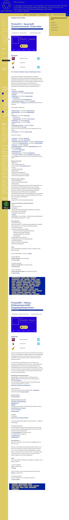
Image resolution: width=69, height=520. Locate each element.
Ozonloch (18, 285)
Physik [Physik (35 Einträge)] (5, 177)
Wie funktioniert (33, 71)
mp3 (3, 51)
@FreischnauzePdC (28, 92)
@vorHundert (27, 139)
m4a (3, 52)
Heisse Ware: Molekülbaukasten (18, 401)
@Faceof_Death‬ (28, 131)
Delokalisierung (14, 403)
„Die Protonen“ (33, 14)
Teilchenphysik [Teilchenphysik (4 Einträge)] (5, 192)
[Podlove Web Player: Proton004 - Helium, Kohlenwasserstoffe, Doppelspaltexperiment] (27, 325)
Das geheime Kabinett (17, 146)
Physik (32, 287)
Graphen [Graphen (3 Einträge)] (3, 162)
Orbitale (14, 214)
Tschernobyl (20, 292)
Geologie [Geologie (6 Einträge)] (6, 161)
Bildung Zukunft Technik (17, 125)
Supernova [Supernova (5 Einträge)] (7, 189)
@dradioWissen (31, 152)
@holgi (16, 156)
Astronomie (14, 484)
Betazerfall (27, 279)
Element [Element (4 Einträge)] (3, 159)
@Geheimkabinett (33, 146)
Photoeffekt (20, 287)
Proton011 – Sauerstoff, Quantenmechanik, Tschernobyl (26, 25)
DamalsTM (14, 138)
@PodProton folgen (5, 63)
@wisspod (32, 101)
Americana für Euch (23, 143)
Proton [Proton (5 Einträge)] (3, 180)
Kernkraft (26, 284)
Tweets (50, 14)
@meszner (25, 144)
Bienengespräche (16, 112)
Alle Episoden (42, 14)
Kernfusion (19, 284)
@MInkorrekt (20, 385)
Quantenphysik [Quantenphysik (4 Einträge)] (5, 181)
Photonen (27, 287)
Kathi (4, 44)
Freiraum (27, 71)
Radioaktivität (25, 289)
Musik (39, 71)
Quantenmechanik (16, 289)
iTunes (14, 260)
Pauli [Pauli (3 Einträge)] (6, 172)
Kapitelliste (5, 28)
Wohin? (13, 472)
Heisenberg (38, 282)
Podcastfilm (26, 99)
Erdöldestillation (15, 411)
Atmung (23, 277)
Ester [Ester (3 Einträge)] (3, 161)
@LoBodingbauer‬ (30, 112)
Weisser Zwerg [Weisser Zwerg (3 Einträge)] (4, 193)
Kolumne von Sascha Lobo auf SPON (19, 417)
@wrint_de (31, 154)
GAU (33, 282)
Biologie (33, 279)
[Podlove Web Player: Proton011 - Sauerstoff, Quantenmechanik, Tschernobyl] (27, 44)
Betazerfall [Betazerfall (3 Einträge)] (4, 149)
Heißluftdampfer (17, 118)
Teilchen (14, 292)
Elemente (17, 71)
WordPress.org (54, 29)
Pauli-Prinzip (29, 285)
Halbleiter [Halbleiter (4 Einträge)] (4, 164)
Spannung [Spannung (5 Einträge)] (6, 188)
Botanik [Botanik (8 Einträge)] (4, 153)
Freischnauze (15, 92)
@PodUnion (14, 385)
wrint (21, 154)
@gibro (28, 122)
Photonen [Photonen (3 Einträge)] (8, 174)
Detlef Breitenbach (6, 37)
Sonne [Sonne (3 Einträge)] (3, 188)
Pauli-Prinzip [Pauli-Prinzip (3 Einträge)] (4, 173)
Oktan (22, 487)
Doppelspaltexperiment (17, 485)
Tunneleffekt (27, 292)
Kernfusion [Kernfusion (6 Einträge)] (4, 166)
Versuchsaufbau (17, 432)
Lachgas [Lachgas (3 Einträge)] (3, 169)
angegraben (22, 149)
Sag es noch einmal (16, 122)
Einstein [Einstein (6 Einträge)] (4, 158)
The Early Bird (15, 96)
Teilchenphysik (15, 489)
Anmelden (53, 22)
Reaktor (31, 289)
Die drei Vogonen (16, 110)
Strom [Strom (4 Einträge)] (3, 189)
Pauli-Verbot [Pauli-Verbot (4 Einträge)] (4, 174)
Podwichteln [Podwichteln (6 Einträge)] (7, 179)
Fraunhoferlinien (26, 282)
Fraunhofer (18, 282)
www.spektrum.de (24, 165)
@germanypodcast (38, 141)
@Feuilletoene (27, 385)
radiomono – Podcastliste (18, 91)
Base (22, 279)
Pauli (24, 285)
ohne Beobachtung (15, 435)
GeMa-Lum (23, 102)
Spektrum (39, 290)
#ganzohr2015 (25, 391)
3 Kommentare (15, 310)
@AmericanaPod (38, 143)
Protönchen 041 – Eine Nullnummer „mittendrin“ (6, 129)
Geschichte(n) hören (16, 151)
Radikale (13, 404)
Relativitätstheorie (16, 290)
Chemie (38, 279)
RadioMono (36, 390)
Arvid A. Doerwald (6, 42)
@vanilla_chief (14, 378)
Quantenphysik (33, 487)
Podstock (14, 94)
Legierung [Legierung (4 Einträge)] (7, 169)
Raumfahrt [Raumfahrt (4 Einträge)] (4, 185)
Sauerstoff (24, 290)
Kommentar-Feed (54, 27)
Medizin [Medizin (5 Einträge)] (5, 170)
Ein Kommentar (15, 28)
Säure (30, 290)
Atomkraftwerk (15, 279)
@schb (24, 127)
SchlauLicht (14, 115)
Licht (13, 487)
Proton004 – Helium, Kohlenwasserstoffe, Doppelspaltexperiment (22, 305)
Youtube (30, 253)
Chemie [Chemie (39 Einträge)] (5, 156)
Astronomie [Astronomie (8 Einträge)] (5, 148)
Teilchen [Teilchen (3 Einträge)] (3, 190)
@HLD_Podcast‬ (31, 118)
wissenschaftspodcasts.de (18, 101)
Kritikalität (32, 284)
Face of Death (15, 131)
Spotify (18, 260)
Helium (13, 284)
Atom (28, 277)
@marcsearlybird (29, 96)
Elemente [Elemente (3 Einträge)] (6, 159)
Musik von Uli (5, 40)
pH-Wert (14, 287)
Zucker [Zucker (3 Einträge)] (8, 193)
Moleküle (22, 71)
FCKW (13, 282)
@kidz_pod (26, 120)
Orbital (38, 284)
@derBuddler (18, 148)
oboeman (3, 126)
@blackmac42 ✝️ (6, 39)
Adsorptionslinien (16, 277)
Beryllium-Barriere (15, 396)
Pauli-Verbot (36, 285)
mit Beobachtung (15, 437)
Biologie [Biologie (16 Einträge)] (4, 151)
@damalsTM (26, 138)
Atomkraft (33, 277)
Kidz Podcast (15, 120)
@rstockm (19, 380)
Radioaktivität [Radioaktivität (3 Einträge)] (4, 184)
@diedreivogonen (30, 110)
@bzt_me (32, 125)
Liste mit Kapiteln (6, 29)
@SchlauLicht (27, 115)
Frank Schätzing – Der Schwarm (18, 408)
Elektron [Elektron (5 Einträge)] (7, 158)
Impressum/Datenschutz (59, 14)
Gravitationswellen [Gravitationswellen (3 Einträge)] (5, 163)
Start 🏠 (26, 14)
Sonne (34, 290)
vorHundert (14, 139)
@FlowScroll (16, 97)
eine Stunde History (16, 152)
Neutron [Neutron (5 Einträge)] (4, 172)
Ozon (13, 285)
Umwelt (33, 292)
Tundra (19, 409)
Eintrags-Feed (54, 25)
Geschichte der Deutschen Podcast (20, 141)
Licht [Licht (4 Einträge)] (3, 170)
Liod (13, 466)
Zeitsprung (14, 144)
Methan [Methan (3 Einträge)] (9, 170)
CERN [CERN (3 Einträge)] (7, 153)
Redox (36, 289)
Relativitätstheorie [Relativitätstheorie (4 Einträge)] (5, 186)
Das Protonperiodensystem (6, 25)
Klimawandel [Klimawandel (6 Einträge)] (5, 167)
